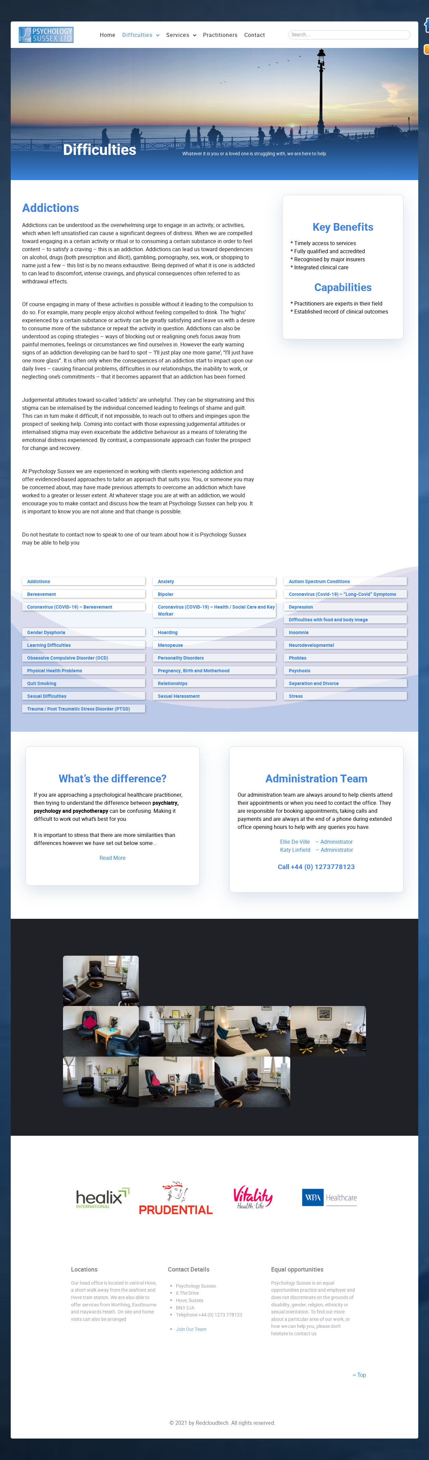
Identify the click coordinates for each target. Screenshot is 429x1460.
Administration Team (316, 779)
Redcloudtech (212, 1423)
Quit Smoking (41, 683)
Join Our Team (191, 1329)
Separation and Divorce (314, 683)
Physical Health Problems (54, 670)
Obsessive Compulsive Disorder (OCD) (67, 658)
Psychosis (299, 670)
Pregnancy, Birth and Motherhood (194, 670)
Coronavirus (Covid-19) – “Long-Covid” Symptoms (342, 594)
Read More (113, 858)
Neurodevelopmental (311, 645)
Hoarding (168, 632)
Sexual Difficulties (46, 696)
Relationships (172, 683)
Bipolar (165, 594)
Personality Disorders (181, 658)
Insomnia (299, 632)
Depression (301, 607)
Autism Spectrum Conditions (319, 581)
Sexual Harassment (179, 696)
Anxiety (166, 581)
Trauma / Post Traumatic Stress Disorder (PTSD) (78, 709)
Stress (296, 696)
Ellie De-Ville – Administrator (316, 842)
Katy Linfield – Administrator (316, 850)
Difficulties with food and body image (328, 619)
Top (359, 1375)
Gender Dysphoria (46, 632)
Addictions (38, 581)
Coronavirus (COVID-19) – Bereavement (69, 607)
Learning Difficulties (49, 645)
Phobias (297, 658)
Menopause (170, 645)
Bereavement (41, 594)
